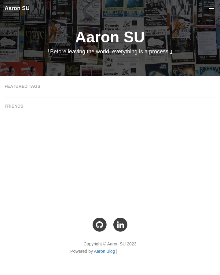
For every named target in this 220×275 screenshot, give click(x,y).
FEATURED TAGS (22, 86)
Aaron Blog (104, 251)
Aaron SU (17, 8)
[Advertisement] (110, 159)
